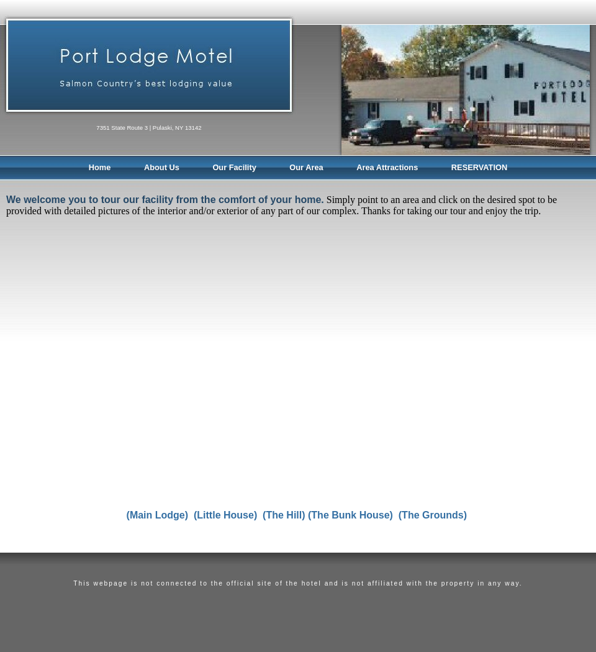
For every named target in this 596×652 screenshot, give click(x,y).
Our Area (306, 167)
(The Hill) (284, 515)
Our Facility (234, 167)
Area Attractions (387, 167)
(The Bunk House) (350, 515)
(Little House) (227, 515)
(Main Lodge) (158, 515)
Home (100, 167)
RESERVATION (479, 167)
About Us (161, 167)
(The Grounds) (433, 515)
